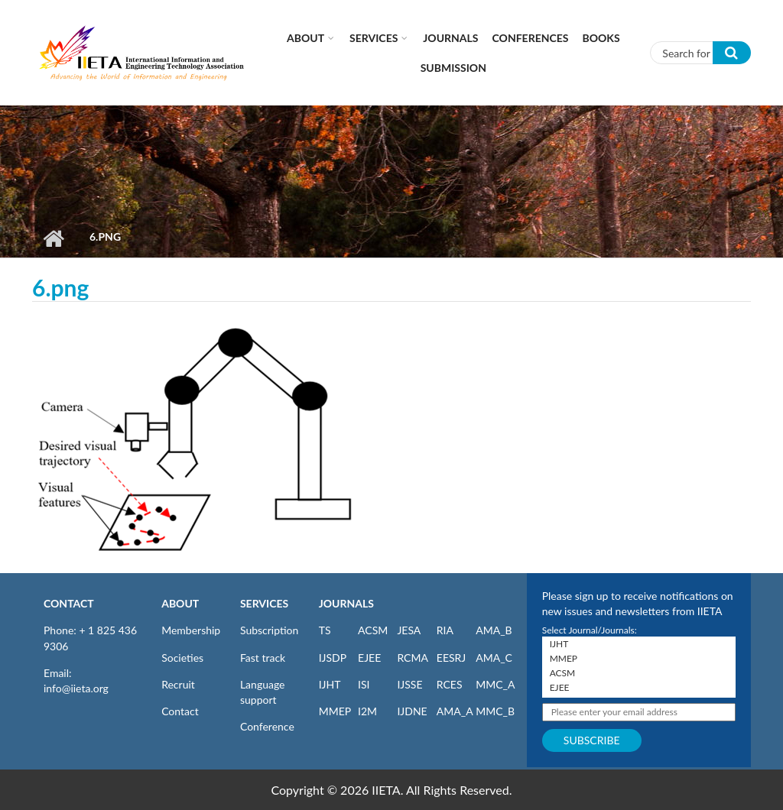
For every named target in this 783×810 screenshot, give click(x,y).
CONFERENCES (530, 37)
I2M (367, 711)
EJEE (369, 657)
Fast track (262, 657)
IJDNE (412, 711)
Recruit (178, 684)
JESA (409, 630)
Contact (180, 711)
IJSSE (409, 684)
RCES (450, 684)
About (305, 37)
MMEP (335, 711)
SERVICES (264, 603)
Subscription (269, 630)
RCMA (412, 657)
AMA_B (494, 630)
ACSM (373, 630)
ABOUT (180, 603)
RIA (445, 630)
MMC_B (495, 711)
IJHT (330, 684)
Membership (190, 630)
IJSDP (332, 657)
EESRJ (451, 657)
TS (325, 630)
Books (601, 37)
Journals (450, 37)
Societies (182, 657)
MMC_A (495, 684)
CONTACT (69, 603)
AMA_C (494, 657)
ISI (363, 684)
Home (53, 238)
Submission (453, 67)
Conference (267, 726)
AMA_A (455, 711)
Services (373, 37)
